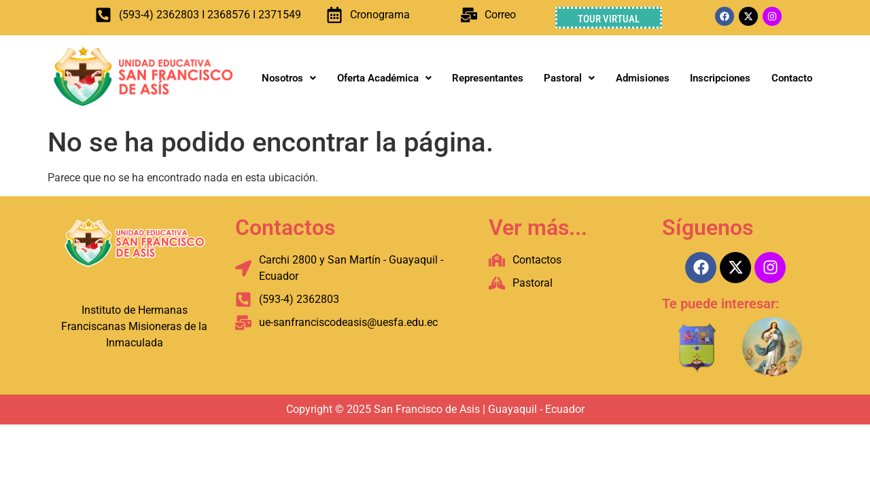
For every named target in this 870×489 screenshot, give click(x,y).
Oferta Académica (384, 78)
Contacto (791, 78)
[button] (288, 78)
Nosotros (289, 78)
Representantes (487, 78)
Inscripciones (720, 78)
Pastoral (569, 78)
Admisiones (642, 78)
